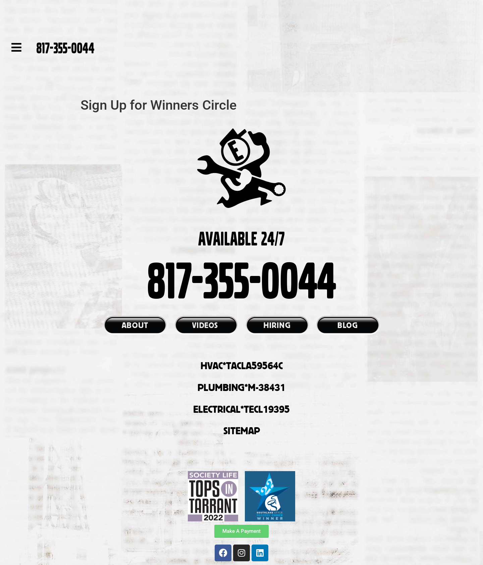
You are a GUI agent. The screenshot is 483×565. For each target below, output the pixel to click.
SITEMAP (241, 430)
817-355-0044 (65, 47)
